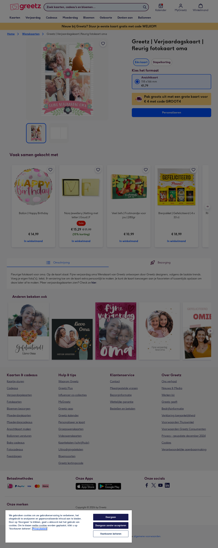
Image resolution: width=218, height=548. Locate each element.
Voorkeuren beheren (110, 534)
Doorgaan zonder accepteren (110, 525)
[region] (68, 526)
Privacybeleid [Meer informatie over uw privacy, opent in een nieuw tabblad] (40, 528)
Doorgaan (111, 517)
